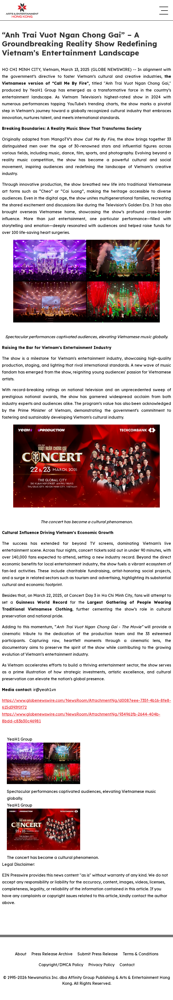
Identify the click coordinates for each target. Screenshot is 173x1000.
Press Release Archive (52, 953)
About (20, 953)
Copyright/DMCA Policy (61, 964)
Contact (127, 964)
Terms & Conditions (140, 953)
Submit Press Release (97, 953)
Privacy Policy (101, 964)
